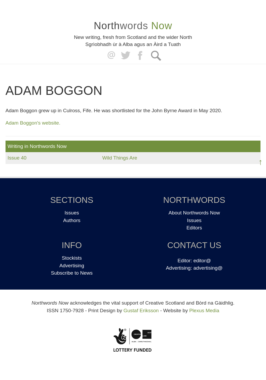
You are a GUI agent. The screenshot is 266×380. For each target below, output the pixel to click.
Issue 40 (17, 158)
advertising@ (208, 268)
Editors (194, 227)
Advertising (71, 265)
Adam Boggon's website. (33, 123)
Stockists (72, 258)
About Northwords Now (194, 212)
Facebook (140, 55)
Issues (71, 212)
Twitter (125, 55)
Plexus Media (204, 310)
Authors (71, 220)
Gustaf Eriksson (141, 310)
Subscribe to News (72, 273)
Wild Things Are (119, 158)
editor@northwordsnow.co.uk (110, 55)
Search (156, 55)
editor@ (202, 260)
